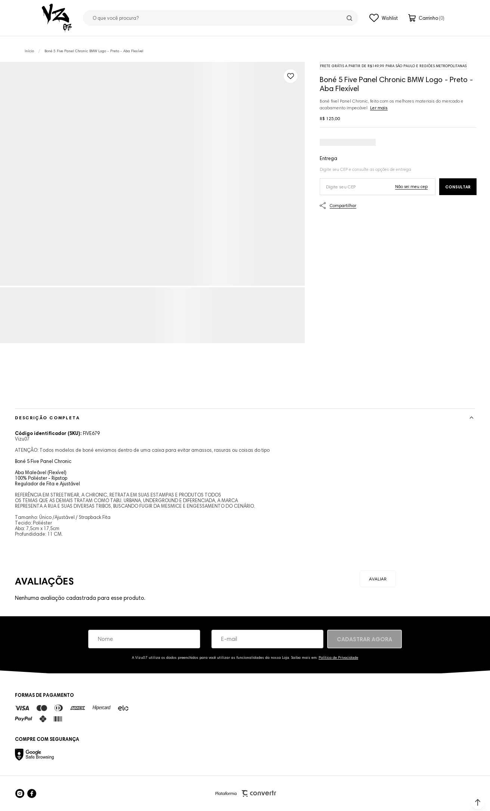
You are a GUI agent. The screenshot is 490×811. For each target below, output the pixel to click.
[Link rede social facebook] (32, 793)
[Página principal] (57, 18)
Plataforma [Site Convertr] (245, 793)
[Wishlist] (383, 18)
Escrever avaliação (378, 578)
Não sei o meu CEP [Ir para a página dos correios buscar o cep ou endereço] (411, 186)
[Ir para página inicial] (29, 50)
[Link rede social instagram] (20, 793)
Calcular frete (458, 186)
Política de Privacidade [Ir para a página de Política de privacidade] (338, 657)
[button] (477, 802)
